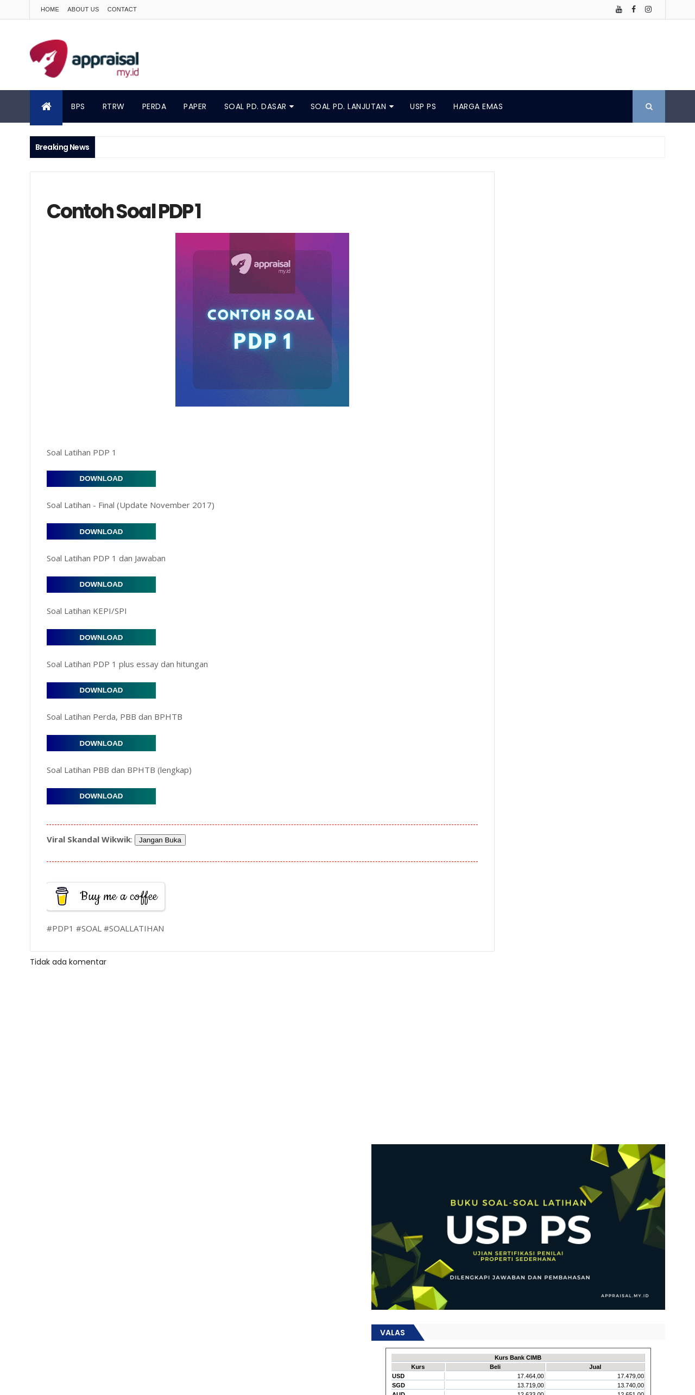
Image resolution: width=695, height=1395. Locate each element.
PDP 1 (536, 926)
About (42, 1319)
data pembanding (504, 1059)
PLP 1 (597, 926)
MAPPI (590, 888)
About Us (83, 9)
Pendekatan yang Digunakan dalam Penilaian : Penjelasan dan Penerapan (554, 543)
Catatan (577, 793)
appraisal (488, 1040)
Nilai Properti (494, 926)
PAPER (195, 106)
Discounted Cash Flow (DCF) (521, 831)
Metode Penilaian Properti (516, 460)
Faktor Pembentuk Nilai (511, 850)
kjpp (555, 1059)
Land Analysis (544, 888)
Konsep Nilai (624, 869)
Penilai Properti (498, 983)
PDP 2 (567, 926)
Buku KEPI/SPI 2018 (501, 483)
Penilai (613, 964)
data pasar (570, 1040)
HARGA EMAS (478, 106)
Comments (616, 443)
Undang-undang (554, 1021)
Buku (541, 793)
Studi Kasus (493, 1021)
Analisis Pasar (496, 793)
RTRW (114, 106)
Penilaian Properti (627, 983)
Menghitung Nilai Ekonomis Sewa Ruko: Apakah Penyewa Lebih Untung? (554, 663)
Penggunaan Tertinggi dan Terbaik (531, 964)
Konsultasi (491, 888)
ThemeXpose (277, 1380)
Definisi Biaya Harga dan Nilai (521, 812)
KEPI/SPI (530, 869)
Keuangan (574, 869)
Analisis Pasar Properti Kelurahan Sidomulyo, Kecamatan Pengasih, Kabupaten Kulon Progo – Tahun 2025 (557, 701)
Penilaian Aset (560, 983)
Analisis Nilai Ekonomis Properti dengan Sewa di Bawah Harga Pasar (555, 631)
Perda (482, 1002)
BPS (78, 106)
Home (50, 9)
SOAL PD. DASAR (255, 106)
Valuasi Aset (616, 1021)
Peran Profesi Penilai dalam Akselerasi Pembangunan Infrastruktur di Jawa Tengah (550, 510)
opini (584, 1059)
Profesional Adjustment (512, 603)
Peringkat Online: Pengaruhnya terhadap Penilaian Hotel (561, 576)
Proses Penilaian (573, 1002)
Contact (122, 9)
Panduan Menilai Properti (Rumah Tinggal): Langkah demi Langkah (564, 739)
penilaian (576, 1078)
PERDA (154, 106)
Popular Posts (517, 443)
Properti (519, 1002)
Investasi (488, 869)
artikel (528, 1040)
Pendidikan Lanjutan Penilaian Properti (537, 945)
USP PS (423, 106)
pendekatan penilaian (510, 1078)
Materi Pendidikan (503, 907)
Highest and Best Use (600, 850)
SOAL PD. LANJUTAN (349, 106)
